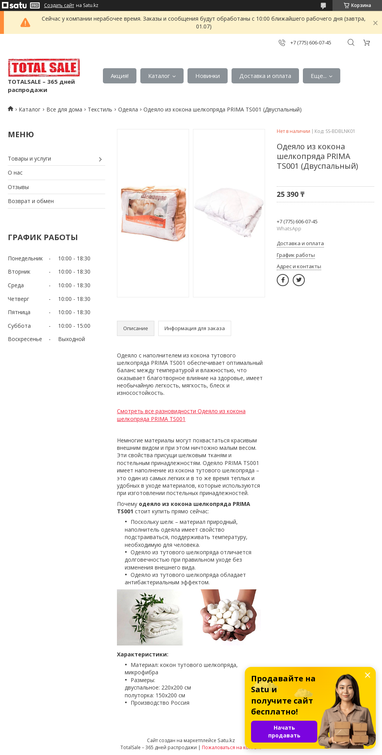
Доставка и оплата (265, 76)
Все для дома (64, 109)
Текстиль (100, 109)
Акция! (120, 76)
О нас (15, 172)
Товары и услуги (29, 158)
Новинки (207, 76)
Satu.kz (226, 740)
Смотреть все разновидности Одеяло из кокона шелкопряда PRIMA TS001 (181, 415)
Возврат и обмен (31, 201)
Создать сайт (59, 5)
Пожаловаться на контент (232, 747)
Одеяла (128, 109)
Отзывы (18, 187)
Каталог (159, 76)
